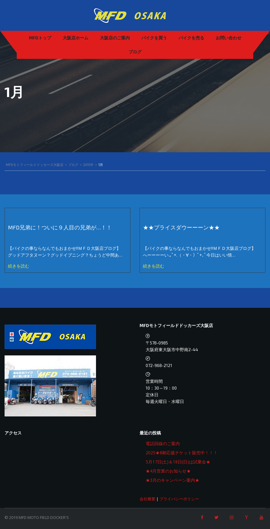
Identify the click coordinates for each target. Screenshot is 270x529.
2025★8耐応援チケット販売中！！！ (182, 452)
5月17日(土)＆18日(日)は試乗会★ (178, 462)
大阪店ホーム (75, 37)
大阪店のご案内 (115, 37)
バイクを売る (191, 37)
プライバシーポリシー (179, 499)
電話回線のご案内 (163, 443)
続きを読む (18, 266)
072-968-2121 (159, 365)
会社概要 (147, 499)
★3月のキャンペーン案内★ (172, 480)
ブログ (135, 51)
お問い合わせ (228, 37)
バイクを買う (154, 37)
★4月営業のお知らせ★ (168, 471)
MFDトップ (40, 37)
